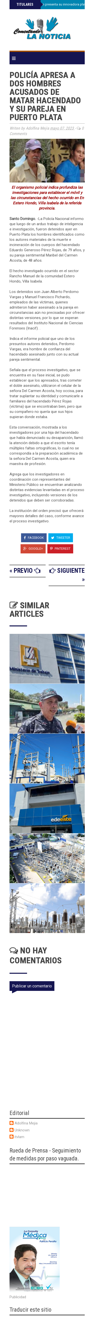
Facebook (34, 538)
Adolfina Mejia (26, 1123)
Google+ (33, 548)
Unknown (22, 1130)
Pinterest (60, 548)
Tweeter (60, 538)
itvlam (19, 1137)
